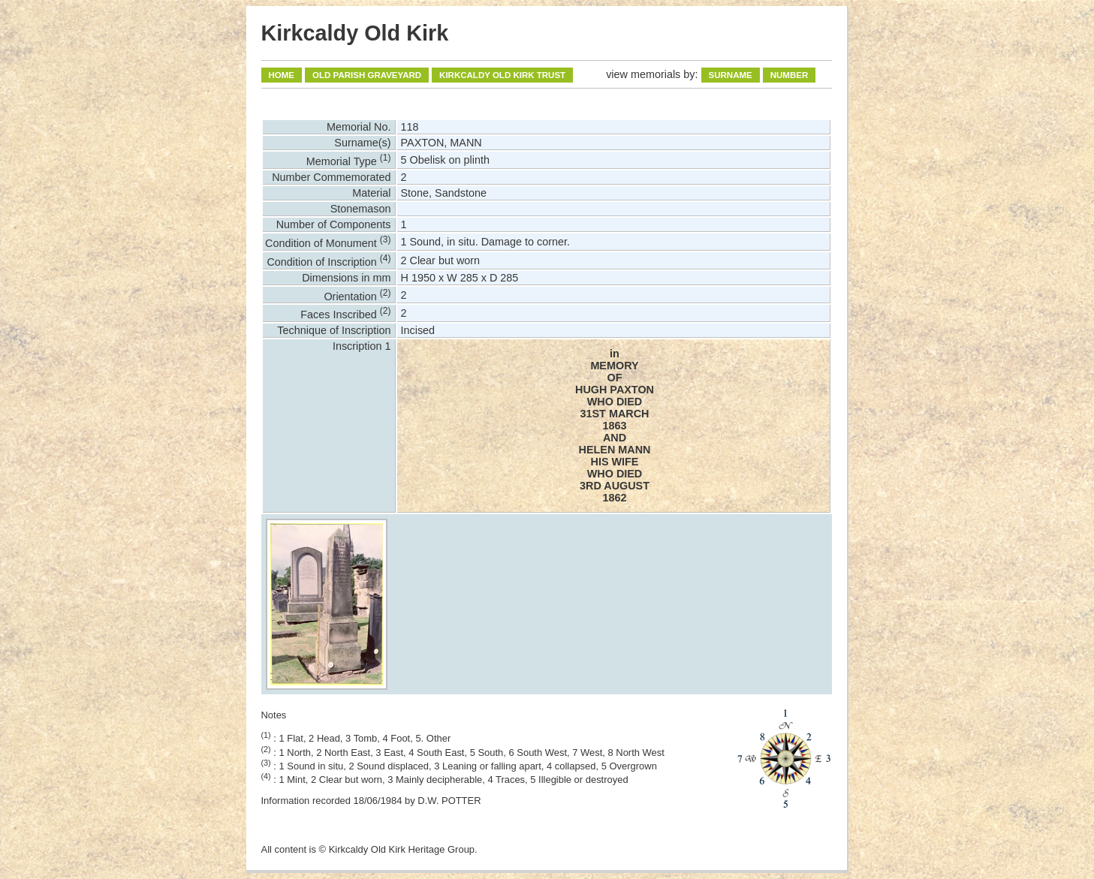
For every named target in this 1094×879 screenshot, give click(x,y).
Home (282, 75)
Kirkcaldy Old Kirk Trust (502, 75)
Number (789, 75)
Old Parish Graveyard (366, 75)
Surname (730, 75)
